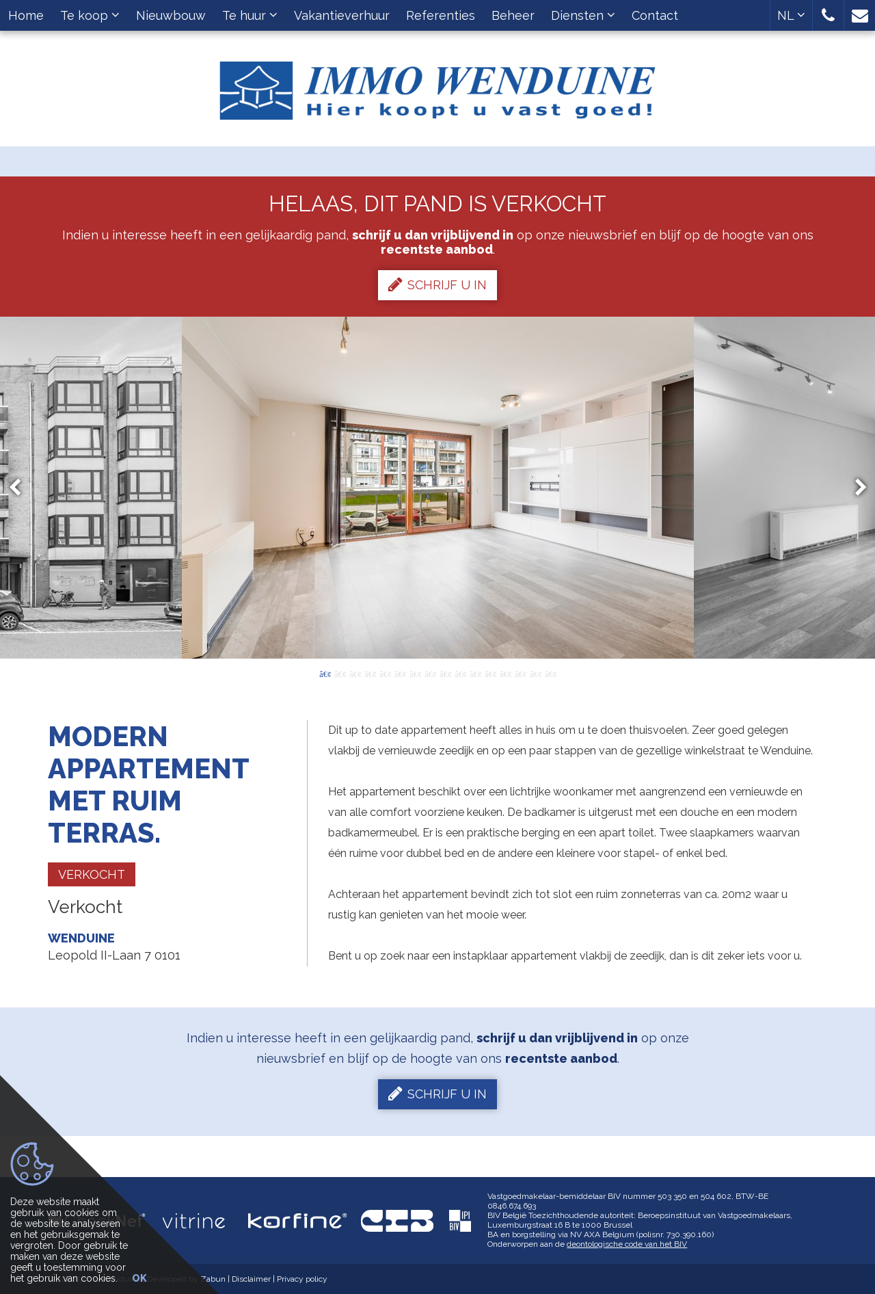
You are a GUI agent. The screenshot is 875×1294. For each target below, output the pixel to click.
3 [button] (355, 673)
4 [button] (370, 673)
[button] (828, 15)
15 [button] (535, 673)
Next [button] (854, 487)
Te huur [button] (250, 15)
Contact (655, 15)
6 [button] (400, 673)
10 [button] (460, 673)
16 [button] (550, 673)
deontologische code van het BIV (627, 1244)
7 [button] (415, 673)
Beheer (513, 15)
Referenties (440, 15)
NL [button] (791, 15)
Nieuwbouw (171, 15)
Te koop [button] (90, 15)
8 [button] (430, 673)
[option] (438, 488)
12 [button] (490, 673)
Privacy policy (302, 1279)
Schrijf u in (437, 284)
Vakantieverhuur (342, 15)
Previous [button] (21, 487)
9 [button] (445, 673)
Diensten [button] (583, 15)
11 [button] (475, 673)
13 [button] (505, 673)
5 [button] (385, 673)
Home (26, 15)
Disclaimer (251, 1279)
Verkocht (91, 874)
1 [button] (325, 673)
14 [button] (520, 673)
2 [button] (340, 673)
